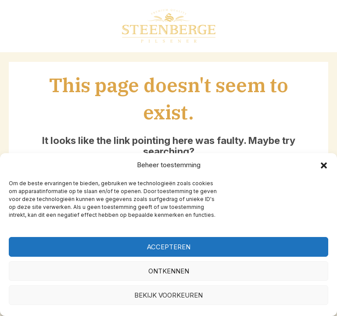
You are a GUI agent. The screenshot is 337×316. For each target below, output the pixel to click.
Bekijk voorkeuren (168, 295)
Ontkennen (168, 271)
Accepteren (168, 247)
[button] (323, 165)
